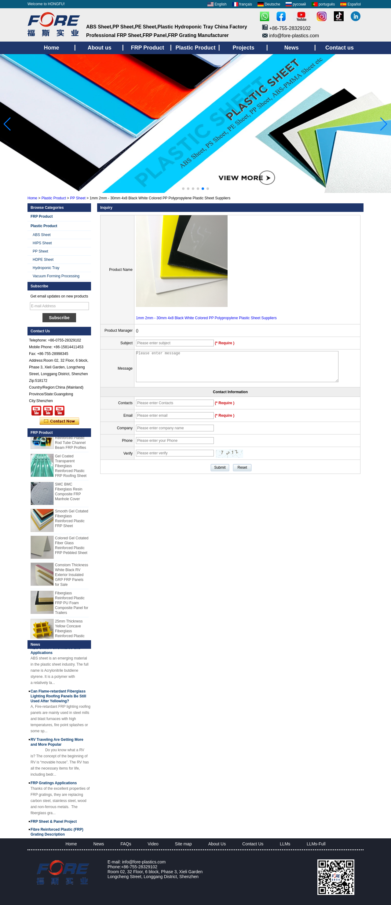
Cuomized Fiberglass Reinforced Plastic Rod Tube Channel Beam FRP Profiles (70, 440)
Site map (183, 843)
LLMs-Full (316, 843)
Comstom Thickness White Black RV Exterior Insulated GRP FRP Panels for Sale (71, 577)
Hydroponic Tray (46, 268)
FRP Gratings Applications (54, 785)
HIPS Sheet (42, 243)
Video (153, 843)
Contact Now (59, 421)
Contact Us (252, 843)
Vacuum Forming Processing (56, 276)
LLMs (285, 843)
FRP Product (42, 216)
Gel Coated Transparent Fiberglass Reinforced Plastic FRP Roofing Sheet (70, 468)
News (98, 843)
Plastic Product (54, 198)
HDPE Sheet (43, 259)
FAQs (125, 843)
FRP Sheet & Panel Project (54, 823)
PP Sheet (77, 198)
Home (32, 198)
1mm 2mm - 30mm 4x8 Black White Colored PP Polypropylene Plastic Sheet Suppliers (206, 318)
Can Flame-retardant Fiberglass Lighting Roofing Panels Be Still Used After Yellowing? (58, 698)
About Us (217, 843)
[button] (183, 188)
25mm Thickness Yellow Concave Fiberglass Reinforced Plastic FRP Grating (70, 633)
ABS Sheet (42, 235)
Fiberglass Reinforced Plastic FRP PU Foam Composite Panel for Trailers (71, 605)
